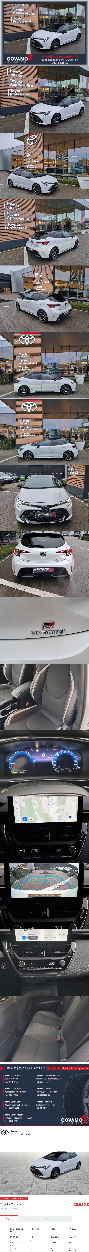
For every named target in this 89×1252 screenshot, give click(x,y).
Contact (64, 1219)
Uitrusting (27, 1219)
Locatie (45, 1219)
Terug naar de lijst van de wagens (14, 1198)
